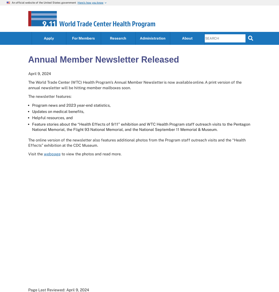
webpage (52, 154)
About (187, 38)
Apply (49, 38)
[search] (251, 38)
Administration (152, 38)
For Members (83, 38)
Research (118, 38)
